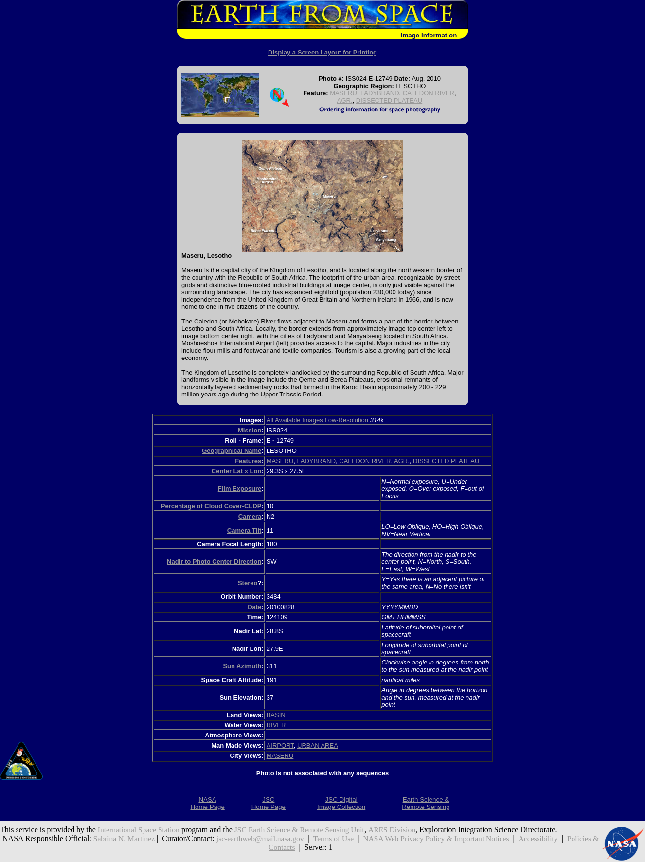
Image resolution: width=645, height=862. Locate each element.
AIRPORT (280, 745)
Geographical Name (231, 450)
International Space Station (140, 830)
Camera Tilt (244, 530)
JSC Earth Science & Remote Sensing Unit (304, 830)
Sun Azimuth (242, 666)
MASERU (343, 93)
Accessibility (546, 838)
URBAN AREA (317, 745)
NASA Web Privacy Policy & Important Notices (442, 838)
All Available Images (295, 420)
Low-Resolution (346, 420)
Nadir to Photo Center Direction (214, 561)
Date (254, 607)
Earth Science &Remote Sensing (426, 803)
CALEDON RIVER (428, 93)
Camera (250, 516)
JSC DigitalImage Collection (341, 803)
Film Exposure (240, 488)
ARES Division (399, 830)
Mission (249, 430)
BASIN (276, 714)
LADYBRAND (379, 93)
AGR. (345, 100)
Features (248, 461)
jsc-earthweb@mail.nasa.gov (261, 838)
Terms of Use (337, 838)
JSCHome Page (268, 803)
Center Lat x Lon (237, 471)
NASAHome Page (207, 803)
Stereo (247, 583)
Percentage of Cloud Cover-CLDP (211, 506)
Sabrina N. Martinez (123, 838)
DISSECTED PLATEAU (389, 100)
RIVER (276, 725)
